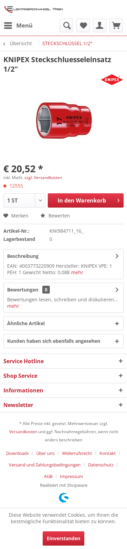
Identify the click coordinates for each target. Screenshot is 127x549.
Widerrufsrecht (77, 453)
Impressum (71, 476)
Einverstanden (63, 538)
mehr (77, 272)
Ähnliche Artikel (26, 323)
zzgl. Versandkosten (43, 177)
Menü (18, 24)
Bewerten (55, 215)
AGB (48, 476)
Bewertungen (22, 289)
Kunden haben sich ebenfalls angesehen (53, 341)
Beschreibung (23, 256)
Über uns (45, 453)
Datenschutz (100, 465)
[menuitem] (18, 25)
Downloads (17, 453)
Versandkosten (23, 432)
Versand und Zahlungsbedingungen (45, 465)
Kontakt (108, 453)
